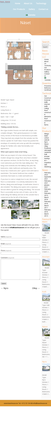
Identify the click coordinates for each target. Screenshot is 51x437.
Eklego (46, 134)
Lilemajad (47, 150)
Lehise (46, 138)
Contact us (43, 9)
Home (17, 3)
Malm (46, 136)
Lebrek (46, 140)
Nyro (46, 142)
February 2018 (47, 202)
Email (6, 244)
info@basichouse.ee (17, 227)
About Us (28, 3)
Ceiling (46, 108)
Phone (6, 250)
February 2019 (47, 194)
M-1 (45, 160)
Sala (45, 165)
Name (6, 237)
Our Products (19, 9)
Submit (4, 283)
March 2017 (46, 206)
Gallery (32, 9)
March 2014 (46, 215)
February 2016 (47, 211)
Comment (7, 258)
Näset (46, 144)
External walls (47, 101)
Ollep (46, 146)
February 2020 (47, 190)
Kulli (45, 154)
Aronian (46, 156)
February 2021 (47, 182)
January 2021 (46, 186)
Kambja (47, 158)
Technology (41, 3)
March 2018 (46, 198)
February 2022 (47, 174)
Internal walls (47, 105)
